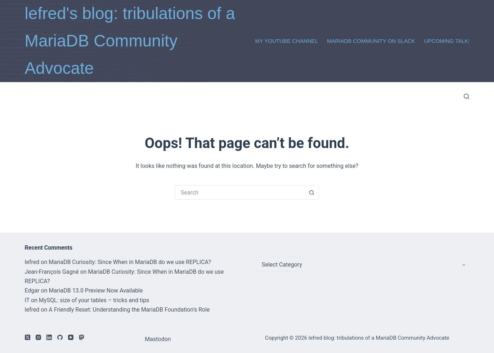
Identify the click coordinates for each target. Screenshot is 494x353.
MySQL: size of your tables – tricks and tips (94, 300)
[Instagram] (38, 337)
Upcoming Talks (448, 41)
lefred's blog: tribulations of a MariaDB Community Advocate (130, 40)
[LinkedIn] (49, 337)
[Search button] (312, 192)
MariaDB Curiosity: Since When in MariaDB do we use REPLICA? (130, 262)
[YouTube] (70, 337)
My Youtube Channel (286, 41)
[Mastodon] (81, 337)
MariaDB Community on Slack (371, 41)
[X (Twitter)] (27, 337)
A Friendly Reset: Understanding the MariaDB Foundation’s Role (129, 309)
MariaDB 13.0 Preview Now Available (96, 290)
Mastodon (158, 339)
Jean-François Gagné (52, 271)
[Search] (466, 96)
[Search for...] (240, 192)
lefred (32, 262)
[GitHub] (60, 337)
